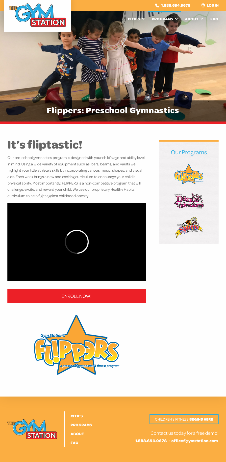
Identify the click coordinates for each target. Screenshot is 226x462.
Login (210, 5)
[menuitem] (136, 19)
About (192, 19)
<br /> (76, 242)
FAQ (214, 19)
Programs (162, 19)
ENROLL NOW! (77, 296)
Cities (134, 19)
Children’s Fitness (184, 419)
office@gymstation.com (194, 440)
